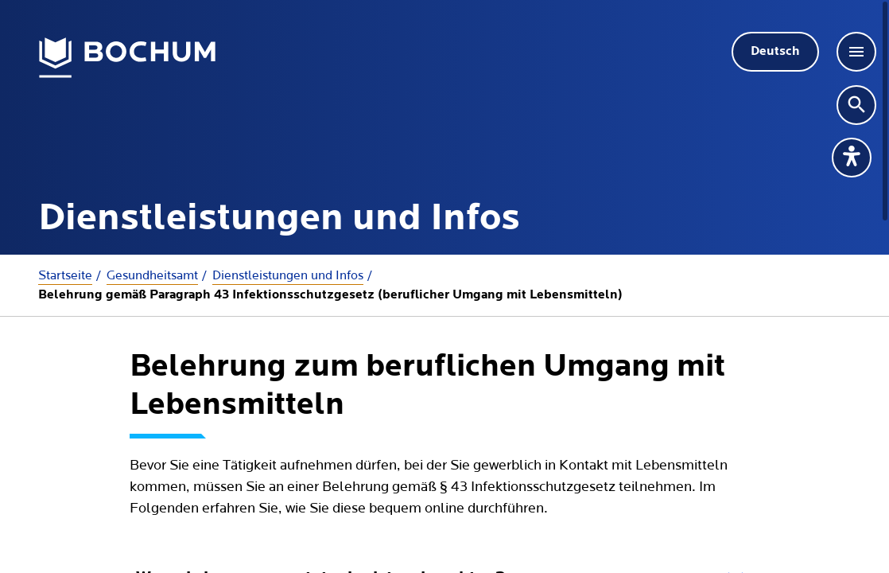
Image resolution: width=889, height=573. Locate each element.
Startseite (65, 275)
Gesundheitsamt (152, 275)
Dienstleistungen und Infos (287, 275)
